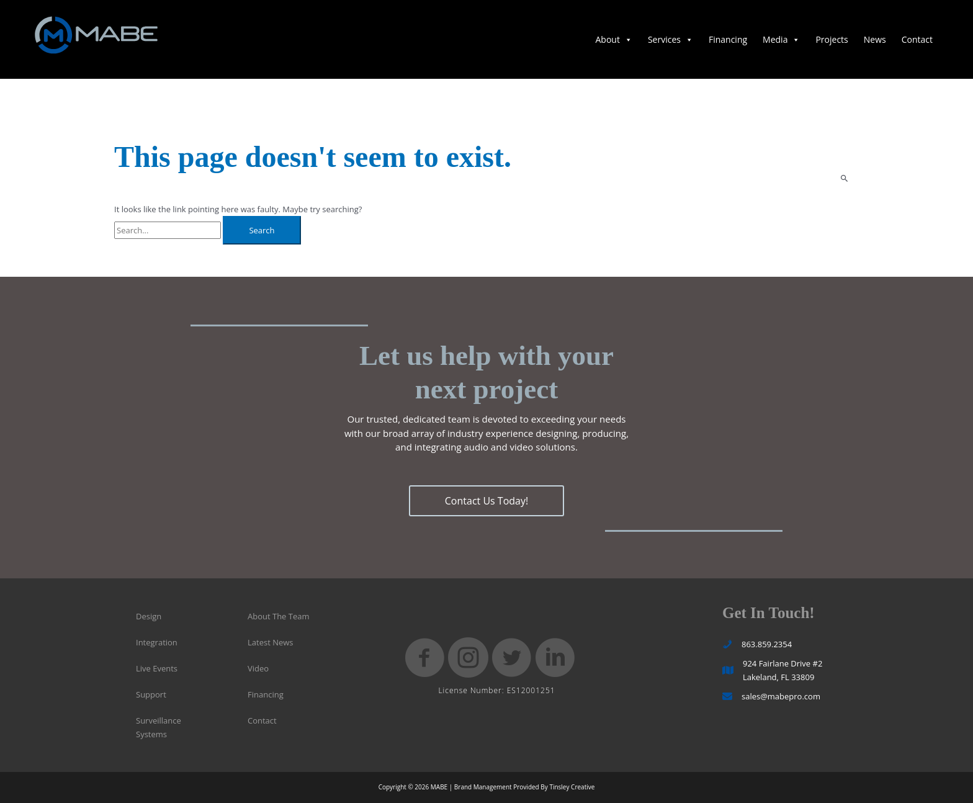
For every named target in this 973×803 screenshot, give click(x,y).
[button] (486, 500)
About (613, 39)
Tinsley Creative (571, 787)
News (875, 39)
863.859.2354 (767, 644)
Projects (831, 39)
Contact (917, 39)
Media (781, 39)
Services (670, 39)
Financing (728, 39)
